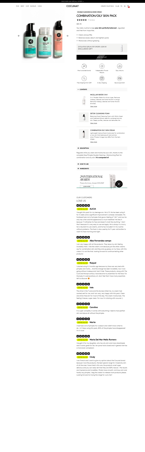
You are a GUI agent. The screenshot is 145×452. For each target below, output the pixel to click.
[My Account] (125, 6)
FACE (17, 6)
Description (83, 148)
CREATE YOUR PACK (107, 6)
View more (93, 106)
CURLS (40, 6)
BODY (22, 6)
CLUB (117, 6)
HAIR (27, 6)
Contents (82, 89)
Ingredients (83, 168)
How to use (83, 164)
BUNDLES (33, 6)
